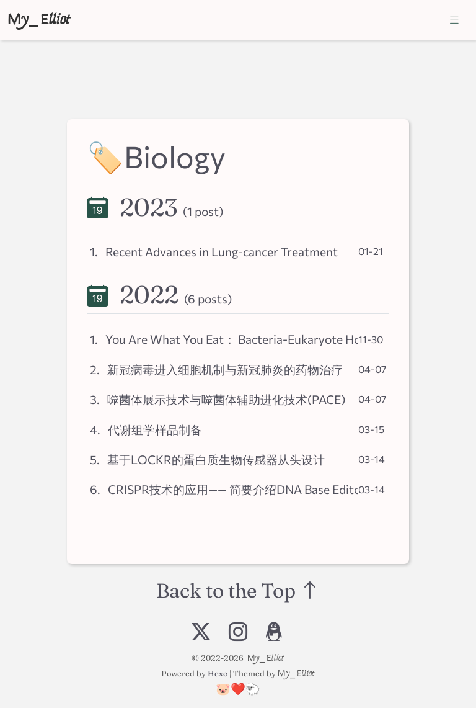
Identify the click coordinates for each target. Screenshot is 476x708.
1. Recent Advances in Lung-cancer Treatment (214, 251)
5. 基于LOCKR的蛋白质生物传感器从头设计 (207, 459)
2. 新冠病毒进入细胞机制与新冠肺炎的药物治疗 (216, 369)
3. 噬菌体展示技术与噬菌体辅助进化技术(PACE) (217, 399)
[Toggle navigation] (454, 20)
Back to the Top (238, 591)
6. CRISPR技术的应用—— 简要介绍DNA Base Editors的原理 (224, 489)
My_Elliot (39, 20)
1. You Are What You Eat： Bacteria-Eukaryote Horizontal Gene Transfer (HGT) (224, 338)
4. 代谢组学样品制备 (146, 429)
